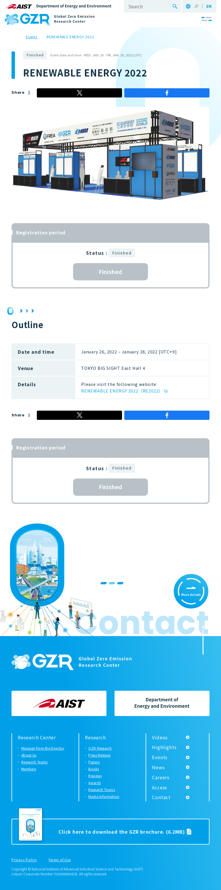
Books (93, 768)
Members (28, 768)
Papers (94, 761)
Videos (160, 737)
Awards (94, 782)
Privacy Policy (24, 860)
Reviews (95, 775)
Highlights (164, 747)
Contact (161, 797)
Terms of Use (59, 860)
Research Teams (34, 761)
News (158, 767)
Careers (160, 777)
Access (159, 787)
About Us (29, 755)
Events (159, 757)
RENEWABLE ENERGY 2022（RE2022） (122, 391)
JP (196, 6)
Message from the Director (42, 748)
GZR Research (100, 748)
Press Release (99, 755)
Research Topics (101, 789)
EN (209, 6)
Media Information (103, 796)
